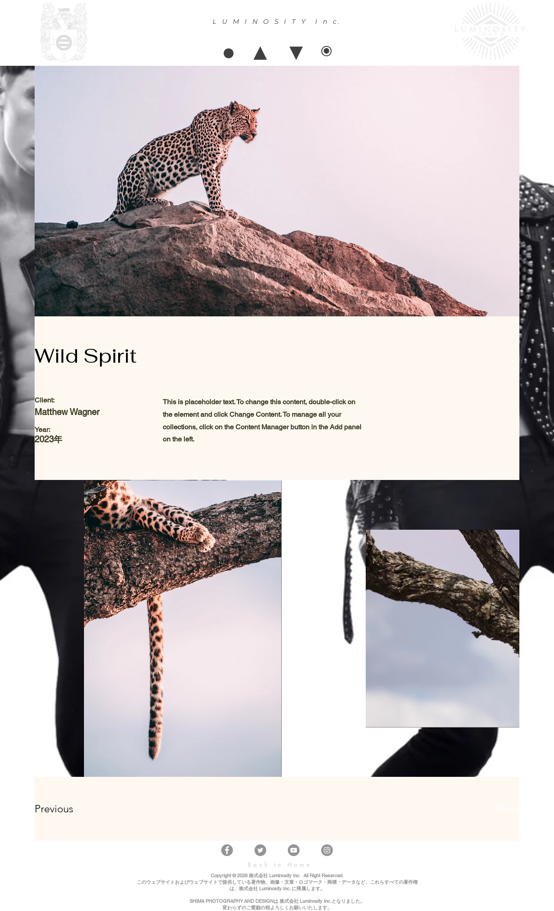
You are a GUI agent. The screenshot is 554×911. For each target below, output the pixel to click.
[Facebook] (227, 850)
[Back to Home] (280, 864)
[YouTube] (294, 850)
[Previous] (66, 809)
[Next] (491, 809)
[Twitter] (260, 850)
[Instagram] (327, 850)
